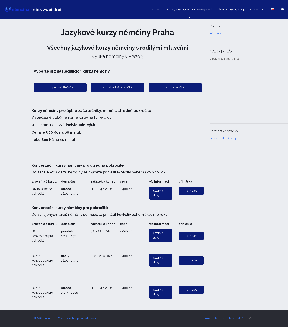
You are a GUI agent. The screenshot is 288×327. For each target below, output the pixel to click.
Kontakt (206, 318)
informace (216, 33)
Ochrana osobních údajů (228, 318)
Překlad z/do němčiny (223, 138)
